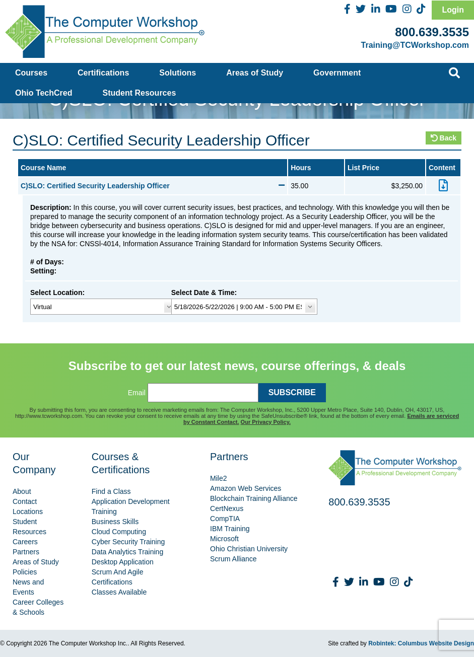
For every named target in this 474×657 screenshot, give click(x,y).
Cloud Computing (119, 532)
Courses (31, 72)
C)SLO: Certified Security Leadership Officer (153, 186)
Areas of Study (254, 72)
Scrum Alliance (233, 559)
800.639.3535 (432, 32)
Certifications (103, 72)
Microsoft (224, 539)
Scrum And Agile (118, 572)
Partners (26, 552)
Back (443, 138)
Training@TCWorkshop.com (415, 45)
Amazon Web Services (245, 488)
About (22, 491)
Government (337, 72)
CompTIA (225, 519)
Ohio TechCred (44, 93)
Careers (25, 542)
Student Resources (139, 93)
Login (453, 10)
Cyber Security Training (128, 542)
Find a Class (111, 491)
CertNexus (226, 508)
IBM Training (230, 529)
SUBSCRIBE (292, 392)
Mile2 (218, 478)
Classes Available (119, 592)
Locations (28, 511)
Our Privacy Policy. (266, 422)
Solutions (177, 72)
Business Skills (115, 522)
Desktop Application (123, 562)
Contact (25, 501)
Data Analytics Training (127, 552)
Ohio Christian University (249, 549)
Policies (25, 572)
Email (137, 393)
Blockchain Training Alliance (254, 498)
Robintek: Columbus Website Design (421, 643)
